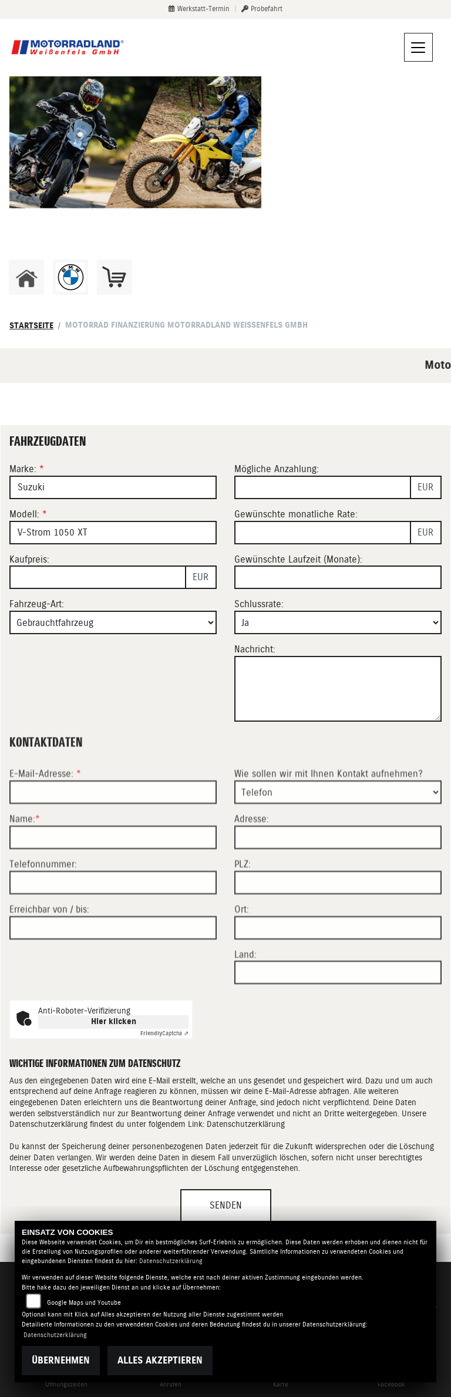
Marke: (22, 468)
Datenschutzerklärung (246, 1124)
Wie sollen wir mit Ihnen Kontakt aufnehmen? (328, 825)
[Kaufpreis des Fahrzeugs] (97, 577)
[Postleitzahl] (338, 934)
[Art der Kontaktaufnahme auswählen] (338, 844)
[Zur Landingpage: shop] (114, 277)
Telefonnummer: (43, 915)
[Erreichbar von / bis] (113, 979)
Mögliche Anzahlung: (276, 468)
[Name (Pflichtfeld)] (113, 889)
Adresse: (251, 870)
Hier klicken (113, 1021)
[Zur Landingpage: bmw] (70, 277)
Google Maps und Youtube (84, 1303)
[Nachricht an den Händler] (338, 689)
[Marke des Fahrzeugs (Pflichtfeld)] (113, 487)
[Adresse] (338, 889)
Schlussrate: (259, 604)
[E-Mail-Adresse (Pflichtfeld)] (113, 844)
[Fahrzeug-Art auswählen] (113, 622)
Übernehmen (61, 1360)
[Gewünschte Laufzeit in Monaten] (338, 577)
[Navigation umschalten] (418, 47)
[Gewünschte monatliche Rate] (322, 532)
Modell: (24, 514)
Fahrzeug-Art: (36, 604)
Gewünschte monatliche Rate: (296, 514)
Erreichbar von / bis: (49, 961)
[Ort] (338, 979)
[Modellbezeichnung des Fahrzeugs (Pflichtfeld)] (113, 532)
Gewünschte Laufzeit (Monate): (298, 559)
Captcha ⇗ (164, 1033)
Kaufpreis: (29, 559)
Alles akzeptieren (160, 1360)
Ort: (241, 961)
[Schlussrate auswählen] (338, 622)
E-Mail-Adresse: (45, 825)
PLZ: (242, 915)
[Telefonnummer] (113, 934)
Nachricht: (254, 649)
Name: (22, 870)
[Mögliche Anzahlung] (322, 487)
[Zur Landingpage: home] (26, 277)
